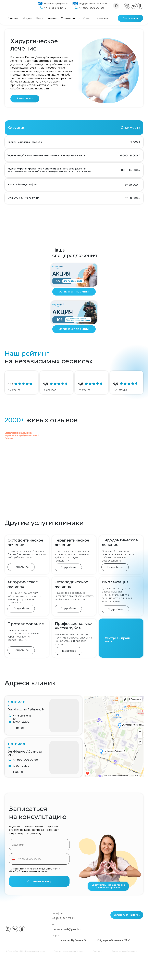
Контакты (102, 18)
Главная (13, 18)
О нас (87, 18)
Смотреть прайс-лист (118, 639)
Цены (40, 18)
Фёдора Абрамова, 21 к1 (93, 3)
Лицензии (97, 951)
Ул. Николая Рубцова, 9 (26, 709)
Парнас (18, 727)
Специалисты (70, 18)
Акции (52, 18)
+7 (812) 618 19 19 (55, 7)
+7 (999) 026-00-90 (91, 7)
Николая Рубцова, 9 (55, 3)
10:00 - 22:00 (21, 721)
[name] (39, 844)
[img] (127, 6)
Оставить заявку (39, 881)
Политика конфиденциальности (68, 951)
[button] (24, 98)
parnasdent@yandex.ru (68, 929)
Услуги (27, 18)
